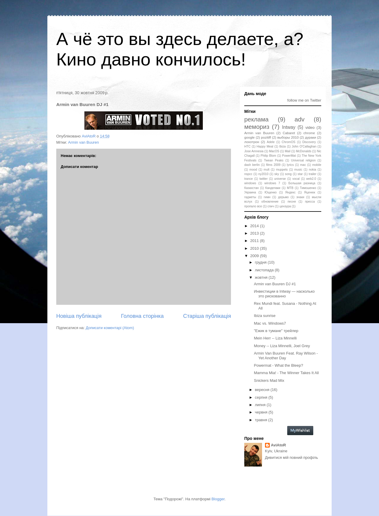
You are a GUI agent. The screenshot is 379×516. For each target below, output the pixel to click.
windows (250, 183)
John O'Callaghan (304, 146)
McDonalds (303, 151)
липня (261, 405)
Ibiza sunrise (264, 315)
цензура (285, 206)
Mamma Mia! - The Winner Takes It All (286, 373)
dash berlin (252, 164)
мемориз (256, 126)
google (249, 137)
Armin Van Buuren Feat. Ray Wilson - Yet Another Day (286, 355)
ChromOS (288, 142)
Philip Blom (268, 155)
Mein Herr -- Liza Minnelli (275, 338)
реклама (256, 119)
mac (303, 164)
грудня (261, 262)
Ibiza (282, 146)
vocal (296, 178)
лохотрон (251, 142)
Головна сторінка (142, 316)
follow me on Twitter (304, 100)
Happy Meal (265, 146)
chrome (309, 133)
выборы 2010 (287, 137)
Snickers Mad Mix (269, 380)
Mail (287, 151)
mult (266, 169)
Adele (271, 142)
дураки (310, 137)
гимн (267, 197)
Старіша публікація (207, 316)
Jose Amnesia (254, 151)
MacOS (274, 151)
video (309, 127)
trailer (313, 174)
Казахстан (251, 188)
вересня (263, 389)
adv (300, 119)
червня (262, 412)
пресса (310, 201)
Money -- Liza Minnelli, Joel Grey (282, 346)
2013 (255, 233)
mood (253, 169)
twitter (263, 178)
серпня (262, 397)
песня (292, 201)
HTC (247, 146)
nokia (312, 169)
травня (261, 420)
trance (248, 178)
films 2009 (273, 164)
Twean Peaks (273, 160)
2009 (255, 256)
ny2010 (263, 174)
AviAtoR (278, 445)
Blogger (217, 499)
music (298, 169)
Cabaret (289, 133)
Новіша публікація (79, 316)
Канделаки (272, 188)
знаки (300, 197)
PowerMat (289, 155)
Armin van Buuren (83, 142)
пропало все (253, 206)
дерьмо (283, 197)
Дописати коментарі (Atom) (110, 328)
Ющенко (270, 192)
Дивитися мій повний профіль (291, 457)
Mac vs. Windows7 (270, 323)
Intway (289, 127)
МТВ (290, 188)
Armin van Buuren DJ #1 (275, 284)
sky (276, 174)
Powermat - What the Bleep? (278, 365)
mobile (316, 164)
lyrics (290, 164)
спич (270, 206)
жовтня (262, 277)
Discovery (309, 142)
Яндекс (290, 192)
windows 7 (272, 183)
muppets (282, 169)
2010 (255, 248)
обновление (270, 201)
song (288, 174)
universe (280, 178)
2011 (255, 240)
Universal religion (303, 160)
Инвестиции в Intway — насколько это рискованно (284, 293)
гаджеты (250, 197)
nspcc (248, 174)
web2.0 (311, 178)
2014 (255, 226)
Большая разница (301, 183)
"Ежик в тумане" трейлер (276, 330)
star (300, 174)
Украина (250, 192)
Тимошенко (308, 188)
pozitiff (266, 137)
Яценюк (309, 192)
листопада (265, 270)
